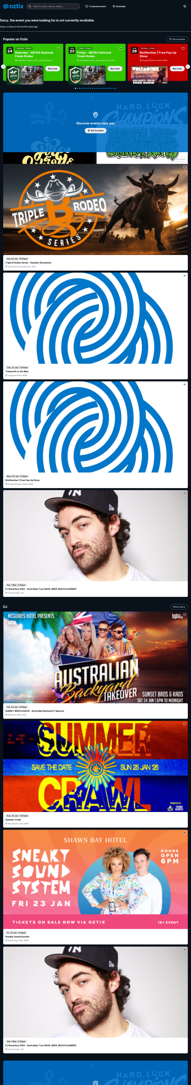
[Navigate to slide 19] (113, 88)
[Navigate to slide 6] (86, 88)
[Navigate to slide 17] (109, 88)
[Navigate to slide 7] (88, 88)
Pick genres (95, 702)
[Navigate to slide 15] (105, 88)
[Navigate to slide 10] (94, 88)
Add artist (95, 302)
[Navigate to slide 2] (77, 88)
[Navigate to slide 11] (97, 88)
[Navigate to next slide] (188, 67)
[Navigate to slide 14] (103, 88)
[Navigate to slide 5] (84, 88)
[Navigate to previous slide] (3, 67)
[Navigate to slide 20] (116, 88)
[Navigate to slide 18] (111, 88)
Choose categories (95, 532)
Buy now (52, 68)
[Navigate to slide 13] (101, 88)
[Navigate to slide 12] (99, 88)
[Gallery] (95, 66)
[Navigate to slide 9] (92, 88)
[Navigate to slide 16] (107, 88)
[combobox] (53, 6)
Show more (179, 161)
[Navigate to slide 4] (82, 88)
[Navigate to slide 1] (75, 88)
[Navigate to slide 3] (80, 88)
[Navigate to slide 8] (90, 88)
